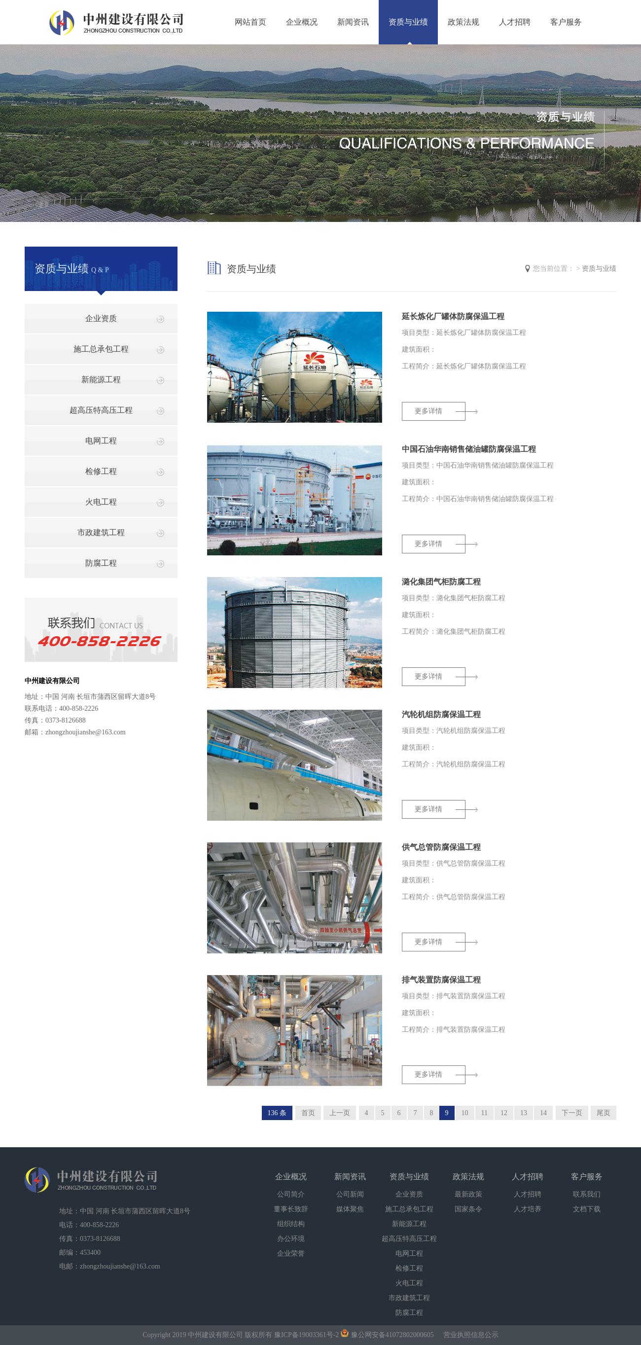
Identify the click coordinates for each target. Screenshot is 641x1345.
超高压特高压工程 (101, 410)
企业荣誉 (291, 1253)
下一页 (572, 1113)
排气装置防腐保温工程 (441, 980)
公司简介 (291, 1194)
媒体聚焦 (350, 1209)
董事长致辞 (291, 1209)
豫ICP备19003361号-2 (306, 1335)
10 (465, 1113)
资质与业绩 (408, 22)
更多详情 (428, 411)
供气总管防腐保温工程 (441, 847)
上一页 (339, 1113)
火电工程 (101, 502)
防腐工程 (101, 563)
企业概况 (302, 22)
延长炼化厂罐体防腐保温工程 (453, 316)
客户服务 (566, 22)
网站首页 (250, 22)
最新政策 (468, 1194)
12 (503, 1113)
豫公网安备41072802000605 (387, 1335)
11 (484, 1113)
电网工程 (101, 440)
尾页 (603, 1113)
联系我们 (587, 1194)
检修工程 (101, 471)
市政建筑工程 (101, 532)
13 (523, 1113)
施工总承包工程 (101, 349)
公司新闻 (350, 1194)
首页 (308, 1113)
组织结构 (291, 1224)
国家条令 (468, 1209)
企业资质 (101, 318)
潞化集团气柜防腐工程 (441, 582)
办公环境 (291, 1238)
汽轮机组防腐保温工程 (441, 714)
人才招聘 (515, 22)
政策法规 (463, 22)
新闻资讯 (353, 22)
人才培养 (527, 1209)
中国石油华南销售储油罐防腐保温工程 (469, 449)
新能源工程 (101, 379)
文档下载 (587, 1209)
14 (543, 1113)
